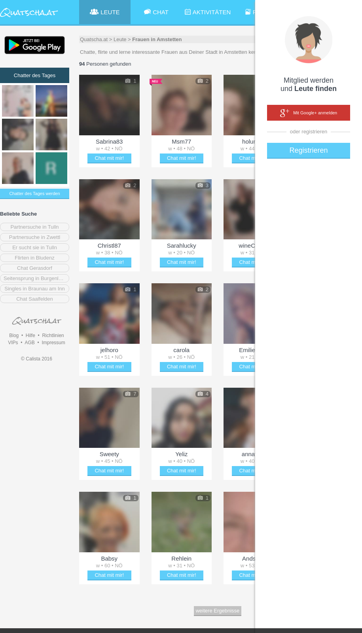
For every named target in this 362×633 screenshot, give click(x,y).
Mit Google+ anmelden (308, 113)
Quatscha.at (94, 39)
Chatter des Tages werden (34, 193)
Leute (120, 39)
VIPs (13, 342)
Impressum (53, 342)
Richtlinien (53, 335)
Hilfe (30, 335)
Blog (14, 335)
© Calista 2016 (36, 359)
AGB (29, 342)
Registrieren (308, 150)
